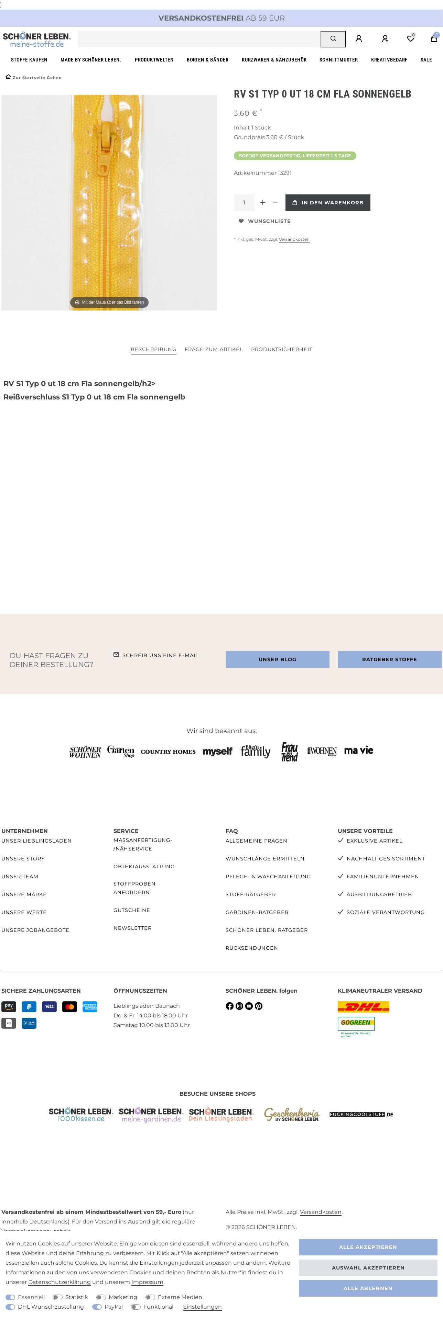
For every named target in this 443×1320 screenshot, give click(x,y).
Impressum (147, 1282)
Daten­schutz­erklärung (59, 1282)
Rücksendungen (252, 948)
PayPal (114, 1307)
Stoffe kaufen (29, 60)
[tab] (154, 350)
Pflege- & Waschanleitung (268, 876)
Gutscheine (132, 910)
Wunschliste (265, 221)
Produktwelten (154, 60)
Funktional (158, 1307)
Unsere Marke (24, 894)
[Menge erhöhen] (263, 202)
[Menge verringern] (275, 202)
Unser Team (20, 876)
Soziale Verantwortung (386, 912)
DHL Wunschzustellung (51, 1307)
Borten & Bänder (207, 60)
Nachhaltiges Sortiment (386, 859)
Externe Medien (180, 1297)
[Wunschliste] (410, 39)
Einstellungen (202, 1307)
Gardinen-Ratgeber (257, 912)
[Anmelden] (359, 39)
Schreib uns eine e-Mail (160, 655)
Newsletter (133, 928)
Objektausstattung (144, 867)
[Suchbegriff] (199, 39)
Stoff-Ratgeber (251, 894)
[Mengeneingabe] (244, 202)
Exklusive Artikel (374, 841)
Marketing (123, 1297)
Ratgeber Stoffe (389, 659)
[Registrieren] (386, 39)
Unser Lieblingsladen (36, 841)
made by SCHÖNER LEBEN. (91, 60)
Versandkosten (294, 239)
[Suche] (333, 39)
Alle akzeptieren (368, 1247)
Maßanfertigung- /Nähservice (143, 844)
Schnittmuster (339, 60)
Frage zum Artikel (214, 349)
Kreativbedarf (389, 60)
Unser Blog (277, 659)
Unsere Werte (24, 912)
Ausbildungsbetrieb (379, 894)
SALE (426, 60)
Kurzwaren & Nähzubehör (274, 60)
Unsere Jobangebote (35, 930)
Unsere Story (23, 859)
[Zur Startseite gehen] (34, 77)
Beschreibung (153, 349)
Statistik (76, 1297)
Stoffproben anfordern (135, 888)
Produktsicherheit (281, 349)
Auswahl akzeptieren (368, 1268)
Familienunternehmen (383, 876)
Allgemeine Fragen (257, 841)
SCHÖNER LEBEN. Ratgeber (267, 930)
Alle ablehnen (368, 1288)
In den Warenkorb (328, 203)
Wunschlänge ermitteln (265, 859)
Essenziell (31, 1297)
